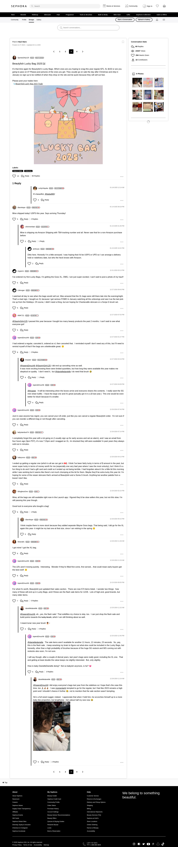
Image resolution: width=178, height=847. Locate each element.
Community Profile (53, 802)
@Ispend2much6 (27, 366)
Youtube (148, 844)
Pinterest (153, 844)
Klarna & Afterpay (92, 828)
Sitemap (46, 845)
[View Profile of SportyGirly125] (26, 58)
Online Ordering (92, 825)
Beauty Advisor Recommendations (58, 815)
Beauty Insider (52, 796)
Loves (49, 828)
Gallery (38, 20)
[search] (64, 6)
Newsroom (15, 799)
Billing (89, 809)
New (13, 15)
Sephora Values (17, 805)
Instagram (134, 844)
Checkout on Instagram (20, 828)
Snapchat (158, 844)
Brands (23, 15)
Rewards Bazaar (52, 825)
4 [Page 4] (76, 52)
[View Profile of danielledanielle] (33, 608)
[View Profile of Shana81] (24, 542)
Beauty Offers (51, 818)
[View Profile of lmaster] (30, 360)
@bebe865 (50, 194)
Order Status (51, 805)
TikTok (162, 844)
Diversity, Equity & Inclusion (21, 825)
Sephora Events (17, 815)
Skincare (47, 15)
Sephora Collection (143, 15)
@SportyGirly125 (19, 321)
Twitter (143, 844)
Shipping (90, 805)
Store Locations (92, 821)
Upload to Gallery (144, 19)
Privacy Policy (17, 845)
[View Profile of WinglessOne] (25, 491)
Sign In (149, 6)
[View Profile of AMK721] (23, 315)
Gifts (128, 15)
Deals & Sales (17, 171)
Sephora (19, 6)
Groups (31, 20)
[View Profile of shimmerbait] (32, 227)
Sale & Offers (162, 15)
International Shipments (94, 812)
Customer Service (93, 796)
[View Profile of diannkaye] (24, 207)
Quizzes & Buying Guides (55, 821)
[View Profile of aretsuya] (39, 249)
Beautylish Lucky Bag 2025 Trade (29, 84)
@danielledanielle (63, 372)
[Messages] (164, 19)
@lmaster (32, 391)
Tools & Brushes (86, 15)
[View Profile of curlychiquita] (45, 188)
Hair (58, 15)
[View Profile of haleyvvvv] (24, 457)
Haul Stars (22, 42)
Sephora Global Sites (19, 821)
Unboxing (28, 171)
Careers (15, 802)
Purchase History (53, 809)
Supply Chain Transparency (21, 809)
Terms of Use (27, 845)
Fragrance (70, 15)
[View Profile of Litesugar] (24, 290)
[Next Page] (82, 51)
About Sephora (17, 796)
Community (14, 20)
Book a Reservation (53, 831)
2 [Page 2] (65, 52)
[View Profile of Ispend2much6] (26, 338)
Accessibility (91, 831)
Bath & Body (103, 15)
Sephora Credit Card (54, 799)
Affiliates (15, 812)
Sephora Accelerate (18, 831)
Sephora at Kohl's (93, 818)
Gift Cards (15, 818)
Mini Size (117, 15)
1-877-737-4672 (92, 843)
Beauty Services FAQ (94, 815)
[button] (68, 124)
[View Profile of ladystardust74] (26, 432)
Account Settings (53, 812)
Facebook (138, 844)
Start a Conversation (125, 19)
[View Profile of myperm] (23, 271)
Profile (24, 20)
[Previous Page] (54, 51)
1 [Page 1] (59, 52)
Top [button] (6, 783)
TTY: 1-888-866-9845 (94, 845)
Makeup (35, 15)
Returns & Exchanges (94, 799)
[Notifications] (157, 20)
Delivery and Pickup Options (96, 802)
